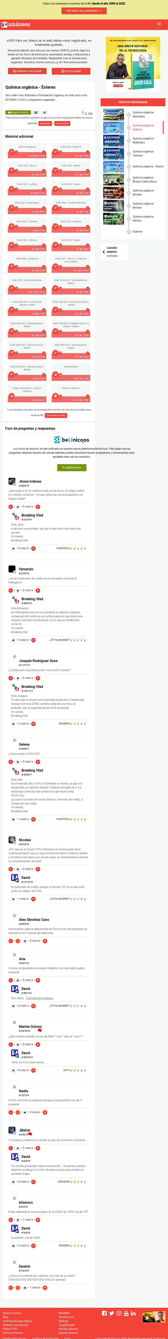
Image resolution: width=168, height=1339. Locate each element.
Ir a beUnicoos (72, 467)
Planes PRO (10, 1328)
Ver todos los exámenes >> (84, 10)
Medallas (64, 1313)
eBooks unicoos (68, 1328)
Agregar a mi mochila (18, 112)
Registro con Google (27, 71)
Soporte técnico (68, 1332)
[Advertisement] (133, 288)
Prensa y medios (13, 1332)
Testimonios (66, 1317)
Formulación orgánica (39, 998)
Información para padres (17, 1321)
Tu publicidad (66, 1325)
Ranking (63, 1321)
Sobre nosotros (12, 1313)
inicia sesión (62, 123)
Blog (5, 1317)
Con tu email (71, 71)
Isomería (110, 251)
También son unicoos (15, 1325)
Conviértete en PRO (56, 415)
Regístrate (45, 123)
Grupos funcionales (133, 102)
